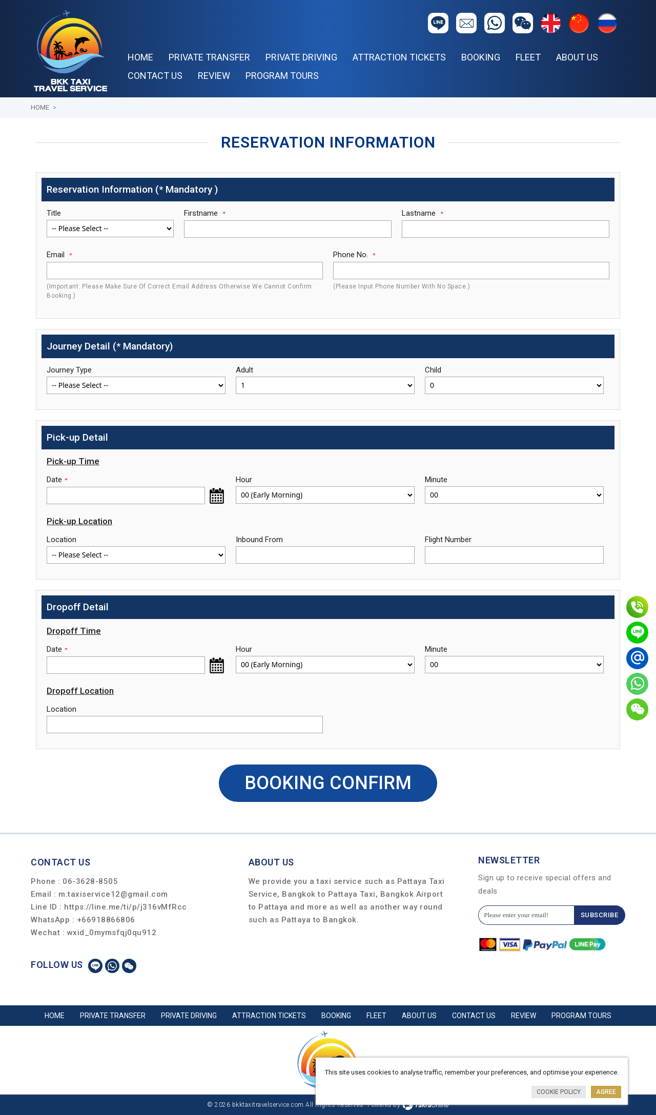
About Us (577, 57)
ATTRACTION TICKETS (399, 57)
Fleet (528, 57)
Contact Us (155, 75)
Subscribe (600, 915)
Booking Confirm (328, 783)
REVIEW (214, 75)
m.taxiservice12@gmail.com (113, 894)
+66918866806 (106, 919)
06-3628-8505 (90, 881)
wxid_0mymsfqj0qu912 (112, 932)
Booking (480, 57)
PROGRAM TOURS (282, 75)
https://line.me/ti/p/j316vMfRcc (125, 907)
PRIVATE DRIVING (301, 57)
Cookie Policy (559, 1092)
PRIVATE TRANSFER (209, 57)
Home (140, 57)
